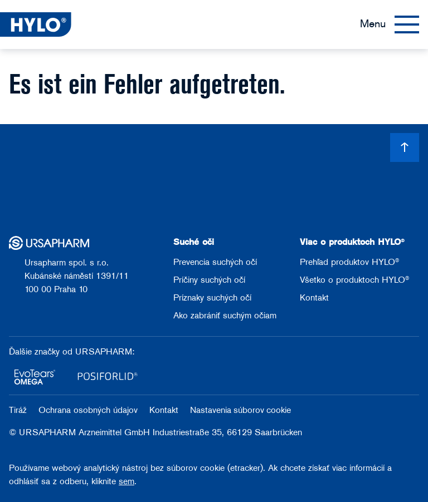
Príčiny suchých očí (209, 280)
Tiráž (19, 410)
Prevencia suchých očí (215, 262)
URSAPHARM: (104, 352)
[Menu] (389, 24)
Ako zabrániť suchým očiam (224, 316)
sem (126, 482)
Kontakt (314, 298)
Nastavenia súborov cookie (240, 410)
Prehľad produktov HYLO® (349, 262)
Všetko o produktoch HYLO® (354, 280)
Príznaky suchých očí (212, 298)
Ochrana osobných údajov (89, 410)
